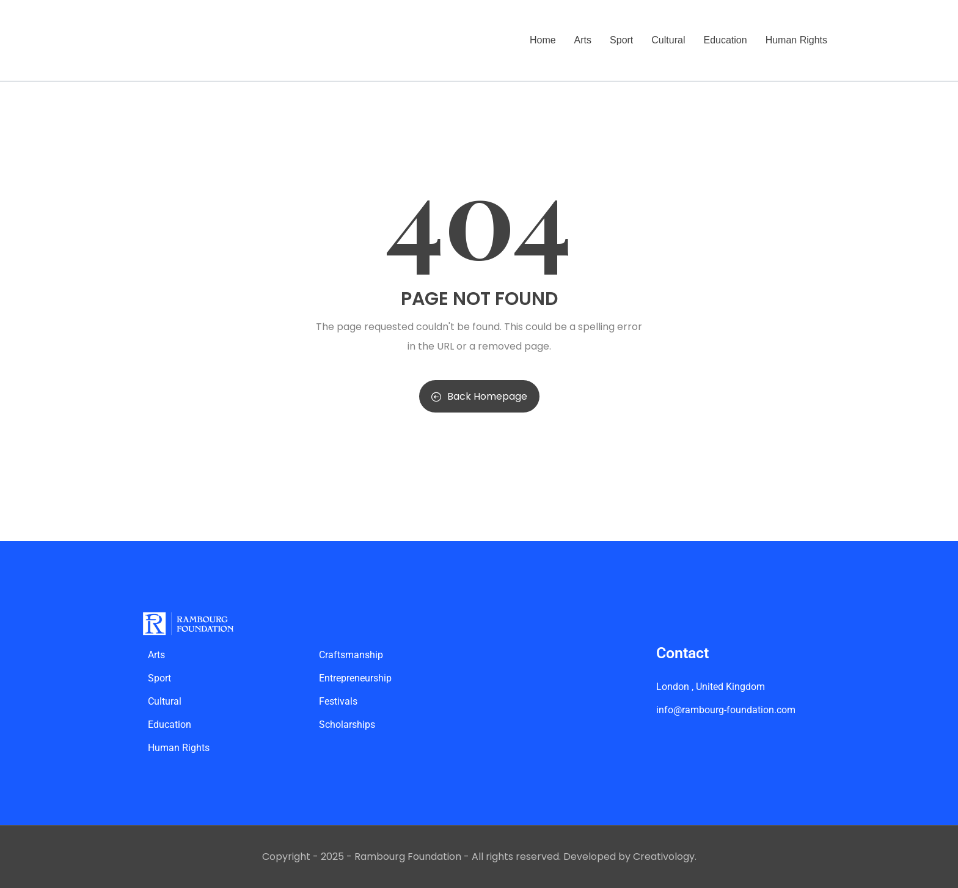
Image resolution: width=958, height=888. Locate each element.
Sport (621, 40)
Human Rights (796, 40)
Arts (582, 40)
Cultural (668, 40)
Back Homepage (479, 396)
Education (725, 40)
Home (543, 40)
